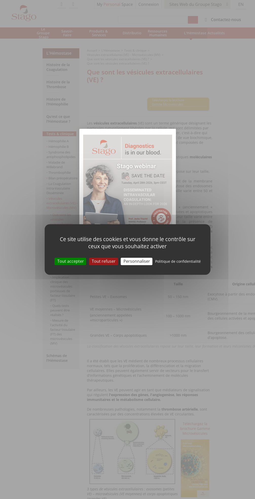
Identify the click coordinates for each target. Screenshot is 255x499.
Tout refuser (104, 261)
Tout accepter (70, 261)
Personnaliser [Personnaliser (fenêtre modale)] (136, 261)
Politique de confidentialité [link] (178, 261)
